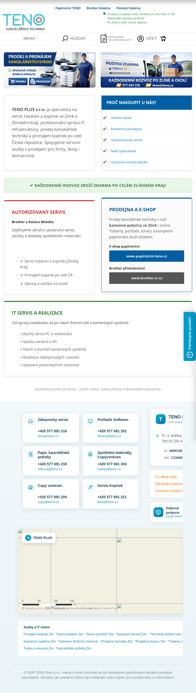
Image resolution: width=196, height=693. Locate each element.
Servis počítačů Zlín (100, 634)
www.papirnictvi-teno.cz (146, 256)
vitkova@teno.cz (50, 469)
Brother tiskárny (99, 8)
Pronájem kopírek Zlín (39, 634)
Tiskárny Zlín (177, 641)
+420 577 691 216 (52, 431)
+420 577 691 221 (112, 497)
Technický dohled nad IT (167, 634)
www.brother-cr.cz (146, 278)
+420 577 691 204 (112, 464)
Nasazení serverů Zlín (132, 634)
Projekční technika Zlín (117, 641)
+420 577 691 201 (112, 431)
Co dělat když (166, 477)
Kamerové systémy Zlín (40, 641)
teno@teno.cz (48, 436)
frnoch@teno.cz (109, 436)
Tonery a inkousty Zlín (39, 648)
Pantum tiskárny (129, 8)
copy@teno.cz (48, 502)
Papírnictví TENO (68, 8)
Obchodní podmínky (171, 484)
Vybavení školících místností (78, 641)
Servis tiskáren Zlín (70, 634)
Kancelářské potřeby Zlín (74, 648)
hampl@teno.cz (109, 469)
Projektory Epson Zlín (151, 641)
